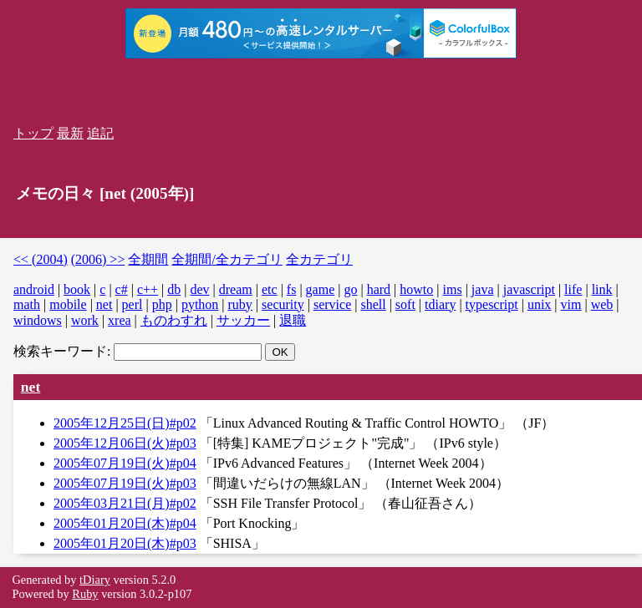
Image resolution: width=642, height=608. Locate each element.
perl (132, 304)
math (26, 304)
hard (378, 289)
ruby (240, 304)
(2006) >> (98, 259)
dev (199, 289)
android (33, 289)
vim (571, 304)
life (573, 289)
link (602, 289)
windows (37, 320)
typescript (492, 304)
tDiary (94, 579)
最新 (70, 133)
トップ (33, 133)
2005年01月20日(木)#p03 (125, 543)
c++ (147, 289)
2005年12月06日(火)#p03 (125, 443)
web (602, 304)
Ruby (85, 593)
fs (292, 289)
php (162, 304)
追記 (100, 133)
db (174, 289)
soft (405, 304)
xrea (119, 320)
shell (372, 304)
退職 (292, 320)
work (85, 320)
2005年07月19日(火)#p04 (125, 463)
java (482, 289)
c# (121, 289)
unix (539, 304)
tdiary (440, 304)
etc (270, 289)
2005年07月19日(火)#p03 (125, 483)
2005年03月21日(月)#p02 (125, 503)
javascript (529, 289)
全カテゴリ (319, 259)
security (283, 304)
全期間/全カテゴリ (226, 259)
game (320, 289)
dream (235, 289)
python (199, 304)
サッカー (243, 320)
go (350, 289)
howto (416, 289)
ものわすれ (173, 320)
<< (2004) (40, 259)
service (332, 304)
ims (452, 289)
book (77, 289)
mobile (67, 304)
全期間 (148, 259)
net (104, 304)
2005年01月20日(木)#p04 (125, 523)
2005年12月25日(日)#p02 (125, 423)
